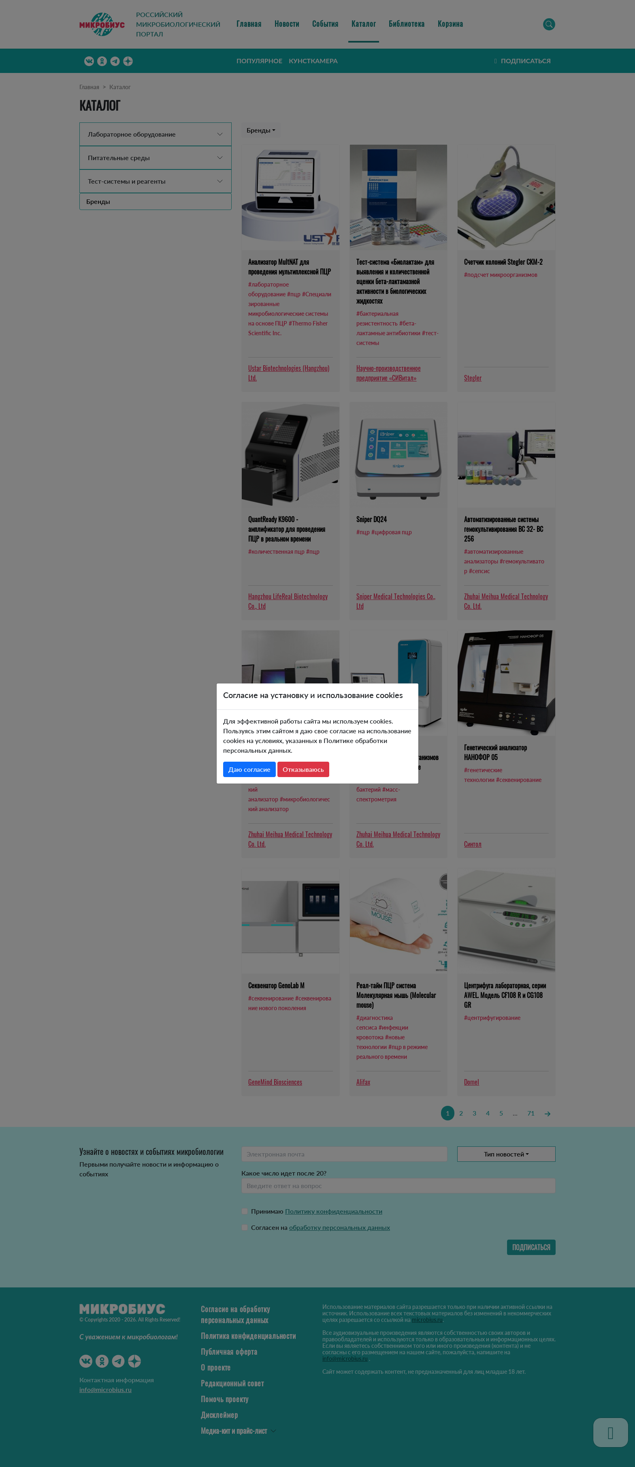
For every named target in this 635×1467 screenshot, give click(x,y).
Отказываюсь (303, 769)
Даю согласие (249, 769)
